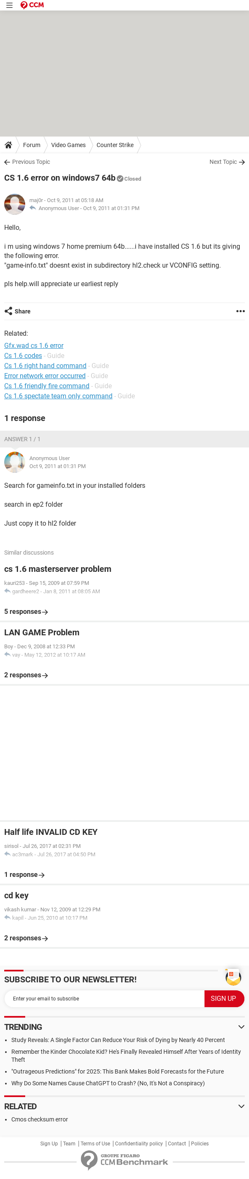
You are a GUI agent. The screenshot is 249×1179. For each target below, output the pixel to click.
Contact (177, 1144)
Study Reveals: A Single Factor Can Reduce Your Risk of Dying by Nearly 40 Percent (118, 1040)
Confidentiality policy (139, 1144)
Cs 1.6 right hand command (45, 366)
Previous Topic (31, 161)
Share (23, 311)
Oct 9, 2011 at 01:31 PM (111, 208)
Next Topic (223, 161)
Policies (200, 1144)
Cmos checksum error (39, 1119)
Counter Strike (115, 145)
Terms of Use (95, 1144)
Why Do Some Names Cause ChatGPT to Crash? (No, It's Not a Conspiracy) (108, 1083)
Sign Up (49, 1144)
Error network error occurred (45, 376)
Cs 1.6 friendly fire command (46, 386)
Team (69, 1144)
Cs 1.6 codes (23, 356)
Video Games (68, 145)
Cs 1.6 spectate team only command (58, 396)
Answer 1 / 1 (22, 439)
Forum (31, 145)
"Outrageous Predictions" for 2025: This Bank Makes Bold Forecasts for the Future (117, 1071)
